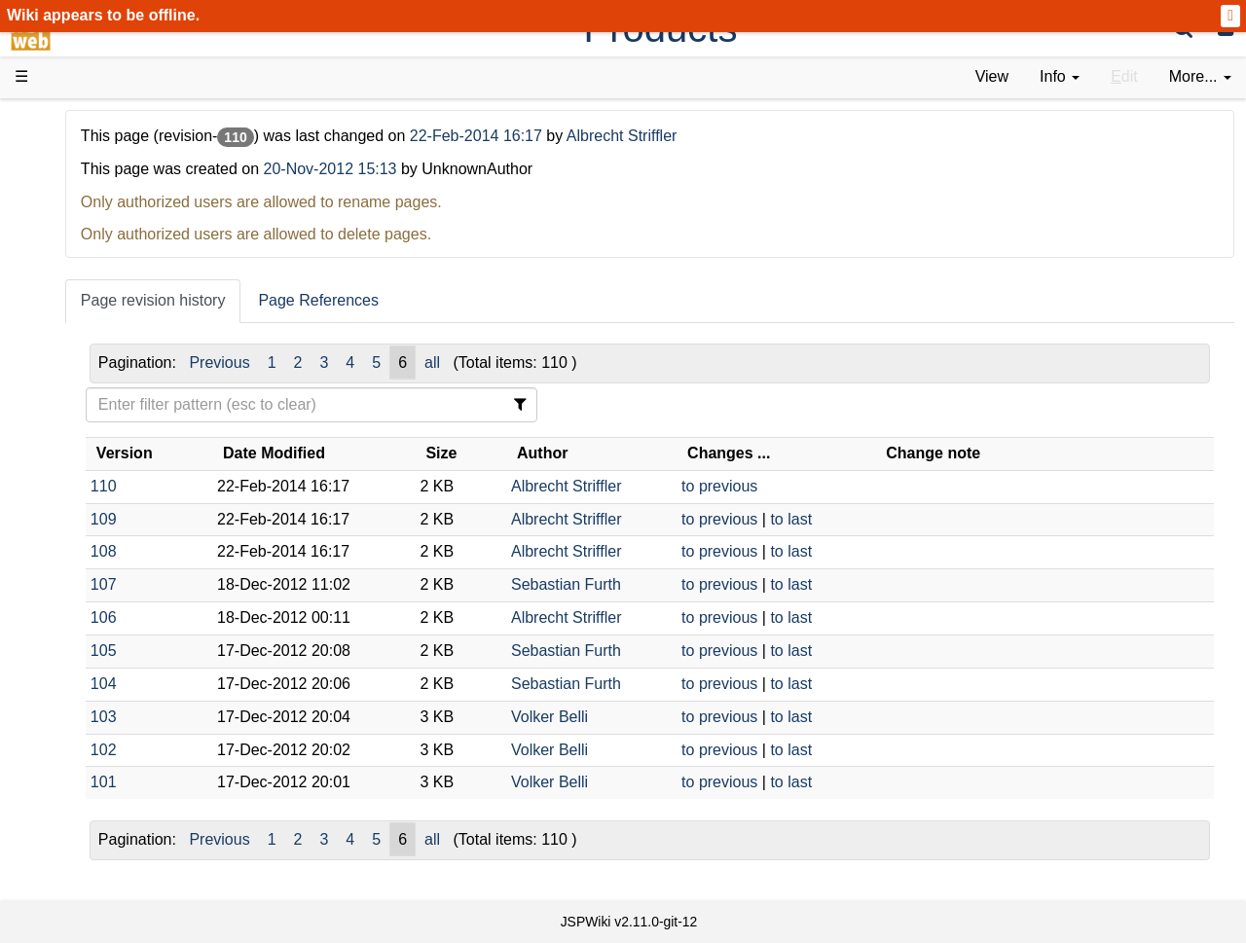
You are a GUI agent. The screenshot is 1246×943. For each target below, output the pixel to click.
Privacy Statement (117, 772)
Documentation (106, 308)
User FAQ (88, 330)
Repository (91, 529)
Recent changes (110, 705)
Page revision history (369, 300)
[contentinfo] (1059, 77)
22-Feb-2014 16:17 (694, 135)
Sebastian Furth (701, 584)
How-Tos (84, 440)
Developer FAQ (107, 462)
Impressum (158, 750)
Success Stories (109, 197)
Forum (76, 595)
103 (320, 716)
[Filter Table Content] (484, 404)
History (78, 219)
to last (894, 519)
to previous (823, 486)
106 (320, 617)
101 (320, 782)
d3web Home (63, 120)
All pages (86, 683)
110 (320, 486)
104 (320, 683)
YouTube (84, 617)
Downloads (92, 175)
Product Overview (115, 153)
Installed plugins (109, 727)
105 (320, 650)
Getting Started (106, 418)
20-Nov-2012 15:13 (546, 169)
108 (320, 551)
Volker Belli (684, 716)
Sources (82, 507)
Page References (535, 300)
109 (320, 519)
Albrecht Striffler (838, 135)
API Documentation (121, 485)
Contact (80, 750)
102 (320, 750)
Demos (78, 352)
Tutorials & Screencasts (135, 285)
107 (320, 584)
